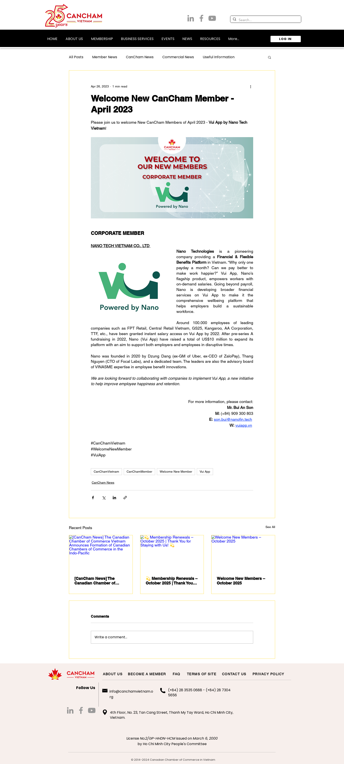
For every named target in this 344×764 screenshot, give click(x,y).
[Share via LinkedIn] (114, 497)
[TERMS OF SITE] (201, 674)
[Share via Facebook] (93, 497)
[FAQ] (176, 674)
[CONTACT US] (234, 674)
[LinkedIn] (190, 18)
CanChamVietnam (106, 471)
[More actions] (250, 86)
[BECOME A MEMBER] (147, 674)
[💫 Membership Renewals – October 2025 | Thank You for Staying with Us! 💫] (172, 553)
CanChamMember (139, 471)
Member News (104, 57)
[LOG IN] (285, 39)
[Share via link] (125, 497)
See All (270, 527)
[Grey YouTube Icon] (212, 18)
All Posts (76, 57)
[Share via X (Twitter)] (104, 497)
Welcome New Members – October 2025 (241, 580)
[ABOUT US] (113, 674)
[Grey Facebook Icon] (201, 18)
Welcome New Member (176, 471)
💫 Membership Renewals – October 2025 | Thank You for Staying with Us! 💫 (171, 580)
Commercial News (178, 57)
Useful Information (219, 57)
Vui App (205, 471)
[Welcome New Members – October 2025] (243, 553)
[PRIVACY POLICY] (268, 674)
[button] (74, 37)
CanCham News (140, 57)
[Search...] (265, 20)
